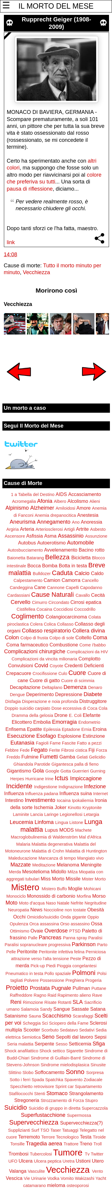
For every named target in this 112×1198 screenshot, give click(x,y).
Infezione (95, 786)
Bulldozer (42, 573)
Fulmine (30, 756)
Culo (62, 673)
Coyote (56, 665)
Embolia (41, 722)
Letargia (91, 814)
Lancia (36, 814)
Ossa (96, 923)
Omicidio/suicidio (43, 917)
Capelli (72, 587)
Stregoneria (26, 1100)
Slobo (27, 1072)
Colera (36, 624)
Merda (15, 871)
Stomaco (56, 1093)
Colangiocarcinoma (66, 616)
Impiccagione (86, 778)
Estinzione (94, 736)
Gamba (67, 756)
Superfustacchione (43, 1115)
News (36, 909)
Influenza (14, 793)
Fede (25, 750)
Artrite (82, 529)
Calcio (81, 573)
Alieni (95, 501)
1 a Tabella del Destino (32, 494)
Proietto (17, 987)
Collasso (65, 624)
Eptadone (71, 729)
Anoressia (91, 522)
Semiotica (31, 1037)
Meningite (91, 864)
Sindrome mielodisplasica (65, 1064)
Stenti (39, 1093)
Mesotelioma (36, 871)
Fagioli (42, 743)
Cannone (55, 587)
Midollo (58, 871)
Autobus (27, 542)
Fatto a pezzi (89, 743)
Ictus (61, 778)
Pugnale (61, 988)
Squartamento (88, 1086)
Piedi (51, 965)
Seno (48, 1037)
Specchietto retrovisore (32, 1086)
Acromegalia (24, 501)
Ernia (86, 729)
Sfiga (99, 1044)
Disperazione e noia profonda (50, 701)
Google (52, 771)
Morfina (84, 896)
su (42, 182)
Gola (38, 771)
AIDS (61, 494)
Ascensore (15, 536)
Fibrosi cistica (74, 750)
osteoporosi (78, 1185)
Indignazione (71, 786)
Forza (101, 750)
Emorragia (64, 722)
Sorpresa (95, 1072)
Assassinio (71, 536)
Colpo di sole (61, 637)
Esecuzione (21, 736)
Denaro (95, 687)
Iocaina (63, 800)
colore (94, 175)
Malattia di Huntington (86, 851)
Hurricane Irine (39, 778)
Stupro (91, 1100)
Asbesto (98, 529)
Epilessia (52, 729)
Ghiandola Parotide (31, 764)
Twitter (97, 1154)
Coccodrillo (84, 609)
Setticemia (80, 1043)
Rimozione (33, 1002)
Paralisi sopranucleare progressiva (37, 944)
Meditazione (44, 865)
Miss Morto (52, 878)
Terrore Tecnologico (60, 1137)
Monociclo (16, 896)
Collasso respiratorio (46, 631)
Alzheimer (42, 508)
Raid (51, 995)
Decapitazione (25, 687)
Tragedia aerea (44, 1144)
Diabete (93, 694)
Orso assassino (75, 923)
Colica (50, 624)
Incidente (19, 786)
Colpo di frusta (34, 637)
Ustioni (83, 1161)
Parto (102, 944)
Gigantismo (19, 770)
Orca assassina (44, 923)
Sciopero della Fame (68, 1023)
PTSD (75, 931)
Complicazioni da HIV (87, 651)
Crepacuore (18, 673)
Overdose (56, 931)
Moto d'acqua (32, 903)
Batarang (35, 557)
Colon (12, 637)
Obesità (95, 909)
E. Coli (75, 715)
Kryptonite (92, 807)
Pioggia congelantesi (76, 965)
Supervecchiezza (33, 1122)
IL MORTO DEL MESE (56, 6)
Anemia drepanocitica (55, 515)
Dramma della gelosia (32, 715)
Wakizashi (84, 1178)
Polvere (31, 980)
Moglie (75, 888)
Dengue (17, 694)
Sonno (75, 1071)
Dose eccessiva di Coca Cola (79, 708)
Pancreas (50, 937)
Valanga (17, 1171)
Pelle (11, 951)
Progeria (93, 980)
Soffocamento (50, 1072)
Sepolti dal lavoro (74, 1037)
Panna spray (75, 937)
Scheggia (32, 1023)
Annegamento (53, 522)
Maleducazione (22, 858)
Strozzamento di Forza (62, 1100)
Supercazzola (95, 1108)
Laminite (21, 814)
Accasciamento (84, 494)
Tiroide (99, 1137)
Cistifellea (26, 609)
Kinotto (74, 807)
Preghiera (74, 980)
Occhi (19, 916)
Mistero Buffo (54, 888)
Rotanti (64, 1002)
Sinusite (98, 1064)
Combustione (64, 644)
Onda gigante (73, 917)
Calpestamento (27, 580)
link (11, 242)
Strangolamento (86, 1093)
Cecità (98, 595)
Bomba (49, 565)
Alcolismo (77, 501)
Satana (97, 1009)
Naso (51, 903)
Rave (97, 995)
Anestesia (87, 515)
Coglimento (27, 616)
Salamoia (30, 1009)
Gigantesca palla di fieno (75, 764)
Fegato (39, 750)
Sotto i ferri (20, 1079)
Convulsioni (20, 665)
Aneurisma (23, 522)
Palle (33, 937)
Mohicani (92, 888)
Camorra (71, 580)
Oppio (93, 917)
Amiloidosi (65, 508)
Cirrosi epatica (85, 602)
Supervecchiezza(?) (81, 1122)
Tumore (67, 1152)
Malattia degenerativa (52, 844)
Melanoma (68, 864)
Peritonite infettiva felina (62, 951)
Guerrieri (80, 771)
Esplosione (69, 736)
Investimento (40, 800)
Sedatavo (69, 1030)
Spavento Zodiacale (83, 1079)
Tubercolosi (41, 1154)
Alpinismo (17, 508)
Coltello (83, 637)
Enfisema (15, 729)
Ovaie (36, 930)
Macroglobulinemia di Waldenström (44, 837)
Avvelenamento (60, 549)
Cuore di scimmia (77, 680)
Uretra (69, 1161)
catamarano (34, 1185)
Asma (50, 535)
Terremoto (29, 1136)
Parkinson (84, 944)
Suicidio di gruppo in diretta (55, 1108)
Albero (60, 501)
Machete (83, 830)
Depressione (68, 694)
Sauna (35, 1016)
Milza (72, 871)
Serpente (44, 1043)
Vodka (53, 1178)
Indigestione (45, 786)
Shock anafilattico (21, 1050)
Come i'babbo (92, 645)
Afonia (44, 501)
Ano (76, 522)
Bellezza (57, 557)
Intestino (14, 800)
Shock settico (52, 1050)
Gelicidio (97, 757)
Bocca (34, 565)
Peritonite (27, 951)
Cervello (20, 602)
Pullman (81, 988)
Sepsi (100, 1037)
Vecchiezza (36, 272)
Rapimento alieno (74, 995)
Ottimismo (19, 931)
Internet (100, 793)
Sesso (61, 1044)
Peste (75, 958)
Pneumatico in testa (24, 973)
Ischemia (43, 807)
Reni (16, 1002)
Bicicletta (81, 557)
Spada (38, 1079)
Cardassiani (18, 595)
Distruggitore (93, 701)
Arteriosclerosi (49, 529)
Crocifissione (45, 673)
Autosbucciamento (25, 550)
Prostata (40, 988)
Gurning (97, 771)
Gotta (65, 771)
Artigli (69, 529)
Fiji (91, 750)
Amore (83, 508)
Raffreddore (21, 995)
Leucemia (21, 822)
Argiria (12, 529)
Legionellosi (71, 814)
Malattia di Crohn (48, 851)
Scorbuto (50, 1030)
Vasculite (36, 1171)
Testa (86, 1136)
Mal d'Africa (90, 837)
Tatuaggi (70, 1130)
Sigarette (74, 1050)
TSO (44, 1130)
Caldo (97, 573)
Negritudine (96, 903)
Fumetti (49, 757)
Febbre (12, 750)
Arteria (27, 529)
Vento (97, 1171)
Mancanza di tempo (57, 858)
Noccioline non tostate (65, 909)
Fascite (69, 743)
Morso (99, 896)
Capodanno (91, 587)
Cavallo (83, 595)
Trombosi (19, 1153)
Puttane (98, 988)
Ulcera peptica (48, 1161)
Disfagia (13, 701)
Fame (55, 743)
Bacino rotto (91, 549)
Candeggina (21, 587)
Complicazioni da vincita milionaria (44, 659)
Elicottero (22, 722)
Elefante (91, 715)
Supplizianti (19, 1130)
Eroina (100, 729)
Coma (100, 637)
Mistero (25, 887)
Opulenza (19, 923)
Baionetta (16, 557)
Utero (98, 1161)
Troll (97, 1144)
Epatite (34, 729)
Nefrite (77, 903)
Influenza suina (75, 793)
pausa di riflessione (30, 189)
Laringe (51, 814)
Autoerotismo (51, 542)
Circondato (58, 602)
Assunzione (96, 536)
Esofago (46, 736)
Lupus (51, 830)
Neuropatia (18, 909)
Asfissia (34, 535)
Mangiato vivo (90, 858)
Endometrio (89, 722)
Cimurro (39, 602)
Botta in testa (73, 565)
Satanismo (15, 1015)
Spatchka (54, 1079)
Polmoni (83, 972)
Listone (76, 822)
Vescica (14, 1178)
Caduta (62, 573)
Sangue (61, 1009)
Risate (51, 1002)
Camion (52, 580)
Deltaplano (52, 687)
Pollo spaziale (58, 973)
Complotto (90, 658)
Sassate (80, 1009)
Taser (55, 1130)
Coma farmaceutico (27, 644)
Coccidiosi (63, 609)
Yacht (101, 1178)
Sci (45, 1023)
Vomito (67, 1178)
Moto (11, 903)
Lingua (61, 822)
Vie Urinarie (35, 1178)
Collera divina (88, 631)
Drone (60, 715)
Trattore (71, 1144)
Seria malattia (20, 1044)
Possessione (52, 980)
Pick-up (37, 965)
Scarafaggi (83, 1016)
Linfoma (44, 822)
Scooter (31, 1029)
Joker (61, 807)
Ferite (54, 750)
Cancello (90, 580)
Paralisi (95, 937)
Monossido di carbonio (51, 896)
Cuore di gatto (45, 680)
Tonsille (17, 1144)
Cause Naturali (52, 594)
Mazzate (20, 865)
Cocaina (44, 609)
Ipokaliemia (82, 800)
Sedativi (86, 1030)
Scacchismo (56, 1016)
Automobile (80, 543)
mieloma (56, 1185)
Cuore (77, 672)
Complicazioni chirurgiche (34, 651)
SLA (78, 1002)
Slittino (14, 1072)
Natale (63, 903)
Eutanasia (22, 743)
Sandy (46, 1009)
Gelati (82, 757)
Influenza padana (41, 793)
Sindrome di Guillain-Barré (56, 1058)
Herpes (17, 778)
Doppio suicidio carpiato (27, 708)
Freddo (13, 757)
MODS (66, 830)
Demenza (75, 687)
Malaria (23, 844)
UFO (12, 1161)
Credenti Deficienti (84, 665)
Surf (35, 1130)
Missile (73, 878)
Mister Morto (94, 879)
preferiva (27, 182)
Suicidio (15, 1107)
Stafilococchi (21, 1093)
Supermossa (79, 1115)
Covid (41, 665)
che (11, 182)
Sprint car (64, 1086)
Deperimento (40, 694)
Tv (87, 1154)
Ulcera (26, 1161)
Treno (86, 1143)
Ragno (40, 995)
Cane (40, 587)
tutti (51, 182)
